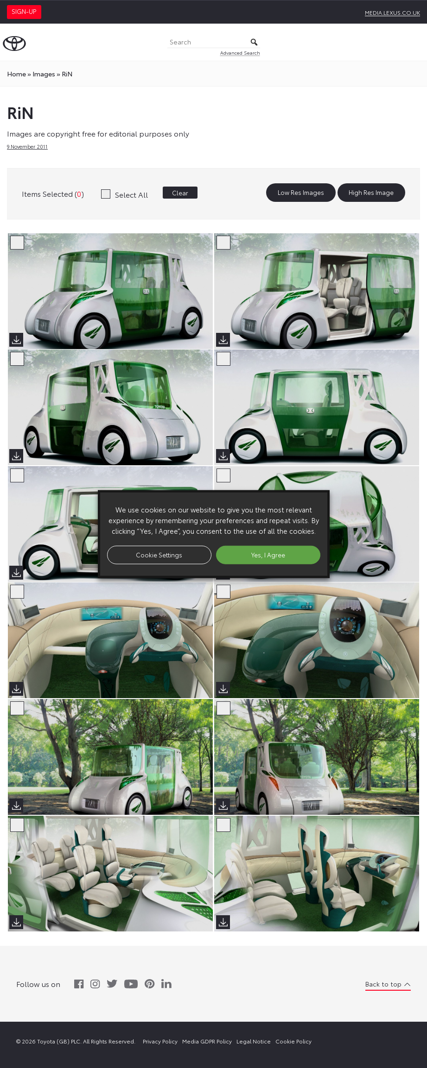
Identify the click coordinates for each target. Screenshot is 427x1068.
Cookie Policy (293, 1041)
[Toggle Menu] (415, 42)
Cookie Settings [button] (159, 554)
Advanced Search (240, 52)
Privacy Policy (160, 1041)
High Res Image (371, 192)
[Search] (213, 42)
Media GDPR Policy (207, 1041)
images (43, 73)
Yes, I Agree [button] (268, 554)
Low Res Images (301, 192)
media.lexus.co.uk (392, 12)
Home (16, 73)
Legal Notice (253, 1041)
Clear (180, 192)
